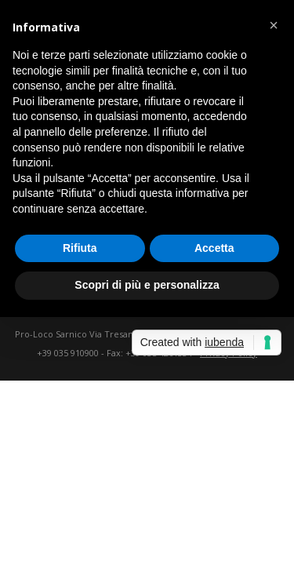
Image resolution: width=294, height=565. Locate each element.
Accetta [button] (214, 248)
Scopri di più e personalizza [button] (146, 285)
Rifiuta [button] (80, 248)
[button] (273, 25)
